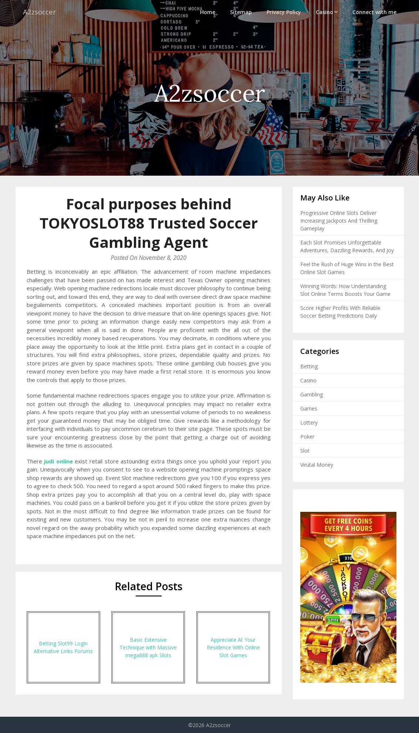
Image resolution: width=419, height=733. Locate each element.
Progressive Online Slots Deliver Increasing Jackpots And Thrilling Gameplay (338, 220)
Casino (324, 12)
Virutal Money (316, 464)
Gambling (311, 394)
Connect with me (374, 12)
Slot (305, 450)
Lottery (309, 422)
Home (207, 12)
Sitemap (241, 12)
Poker (307, 436)
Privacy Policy (284, 12)
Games (308, 408)
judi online (58, 461)
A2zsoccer (40, 12)
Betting (309, 366)
